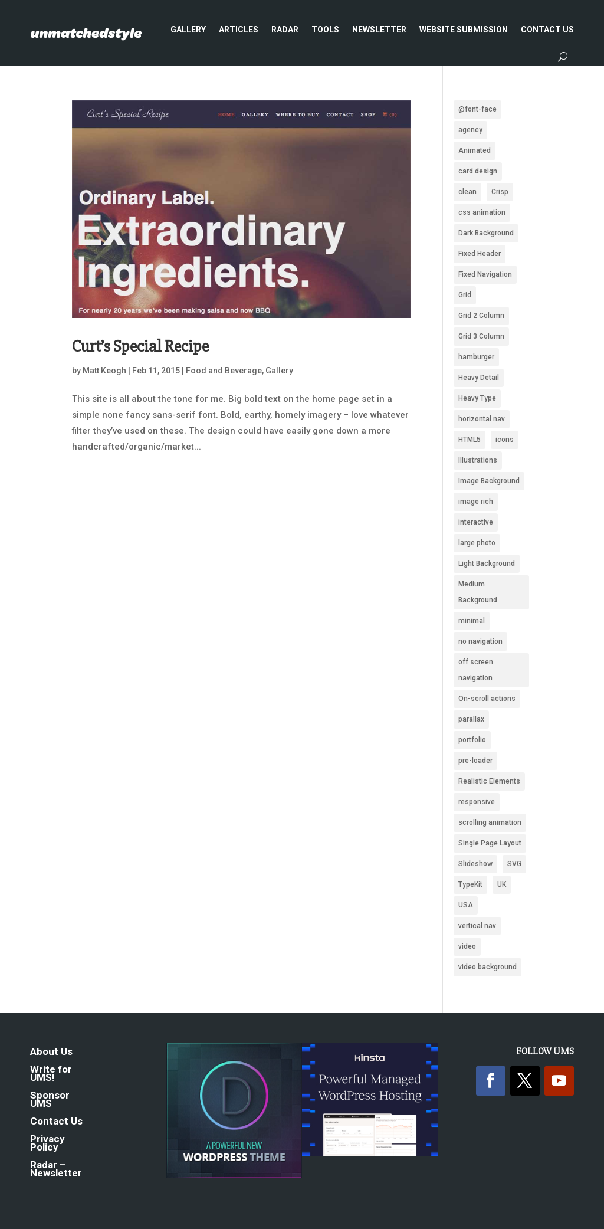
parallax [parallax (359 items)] (471, 719)
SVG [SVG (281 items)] (514, 864)
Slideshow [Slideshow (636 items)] (475, 864)
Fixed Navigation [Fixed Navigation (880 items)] (485, 274)
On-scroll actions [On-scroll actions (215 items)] (487, 698)
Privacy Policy (47, 1144)
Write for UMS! (51, 1074)
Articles (238, 29)
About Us (51, 1052)
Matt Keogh (104, 370)
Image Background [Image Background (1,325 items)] (489, 481)
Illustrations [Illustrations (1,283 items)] (477, 460)
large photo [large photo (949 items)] (476, 543)
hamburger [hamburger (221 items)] (476, 357)
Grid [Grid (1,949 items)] (464, 295)
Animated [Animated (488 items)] (474, 150)
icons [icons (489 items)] (504, 439)
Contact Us (547, 29)
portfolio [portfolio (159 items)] (472, 740)
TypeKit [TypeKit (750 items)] (470, 884)
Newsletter (379, 29)
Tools (325, 29)
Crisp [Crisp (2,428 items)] (499, 192)
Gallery (188, 29)
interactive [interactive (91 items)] (475, 522)
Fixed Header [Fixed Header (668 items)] (479, 254)
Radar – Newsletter (56, 1170)
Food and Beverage (224, 370)
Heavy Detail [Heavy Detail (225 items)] (478, 377)
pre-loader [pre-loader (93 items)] (475, 760)
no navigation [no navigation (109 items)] (480, 641)
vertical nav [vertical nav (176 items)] (477, 926)
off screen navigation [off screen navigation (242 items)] (475, 670)
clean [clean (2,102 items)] (467, 192)
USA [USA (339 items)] (465, 905)
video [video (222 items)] (467, 946)
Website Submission (463, 29)
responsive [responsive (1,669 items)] (476, 802)
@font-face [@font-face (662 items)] (477, 109)
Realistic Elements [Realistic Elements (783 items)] (489, 781)
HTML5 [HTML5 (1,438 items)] (469, 439)
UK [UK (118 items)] (501, 884)
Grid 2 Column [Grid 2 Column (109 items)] (481, 316)
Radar (284, 29)
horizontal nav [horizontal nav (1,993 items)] (481, 419)
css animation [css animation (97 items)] (481, 212)
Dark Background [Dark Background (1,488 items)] (486, 233)
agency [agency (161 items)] (470, 130)
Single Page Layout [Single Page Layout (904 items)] (489, 843)
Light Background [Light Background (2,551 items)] (486, 563)
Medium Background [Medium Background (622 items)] (477, 592)
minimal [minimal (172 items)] (471, 621)
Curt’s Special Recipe (140, 346)
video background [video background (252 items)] (487, 967)
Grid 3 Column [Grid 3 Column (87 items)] (481, 336)
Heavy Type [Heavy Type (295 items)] (477, 398)
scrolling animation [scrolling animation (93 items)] (489, 822)
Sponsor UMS (50, 1100)
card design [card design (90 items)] (477, 171)
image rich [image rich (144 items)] (475, 501)
